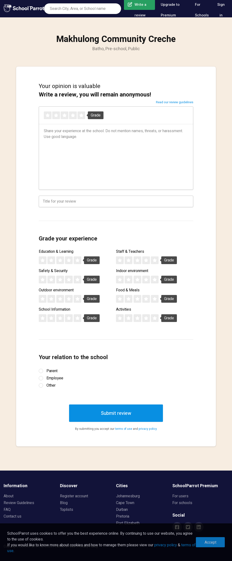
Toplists (66, 510)
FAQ (7, 510)
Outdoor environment (56, 290)
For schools (182, 503)
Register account (74, 496)
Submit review (116, 413)
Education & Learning (56, 251)
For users (180, 496)
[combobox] (82, 8)
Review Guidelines (19, 503)
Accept (210, 542)
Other (51, 385)
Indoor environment (132, 271)
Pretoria (122, 516)
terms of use (123, 429)
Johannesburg (128, 496)
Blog (64, 503)
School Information (54, 309)
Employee (54, 378)
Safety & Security (53, 271)
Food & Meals (128, 290)
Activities (123, 309)
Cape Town (125, 503)
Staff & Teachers (130, 251)
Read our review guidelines (174, 102)
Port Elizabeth (128, 523)
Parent (52, 371)
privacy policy (148, 429)
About (8, 496)
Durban (122, 510)
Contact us (12, 516)
